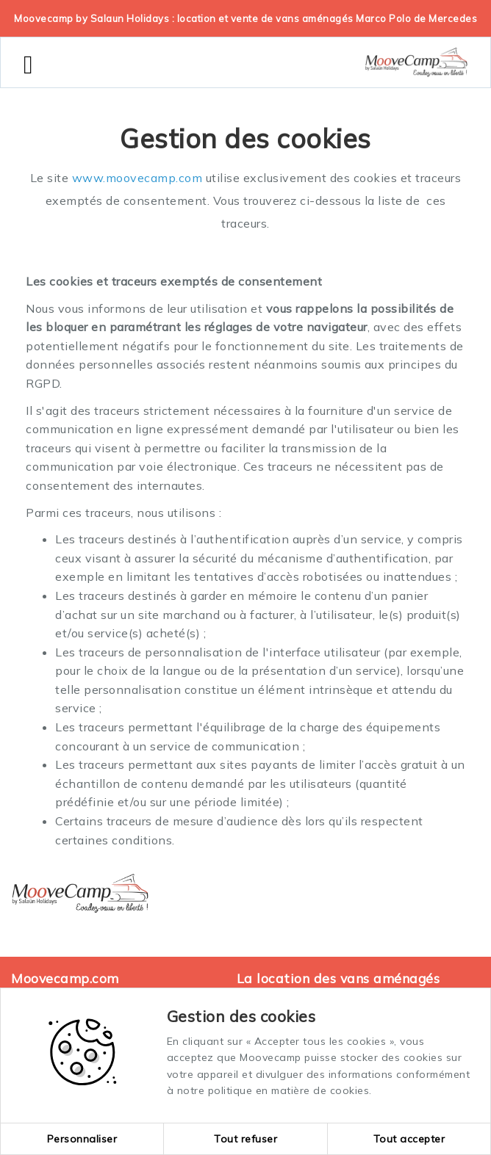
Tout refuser (245, 1138)
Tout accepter (409, 1138)
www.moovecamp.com (137, 177)
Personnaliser (82, 1138)
